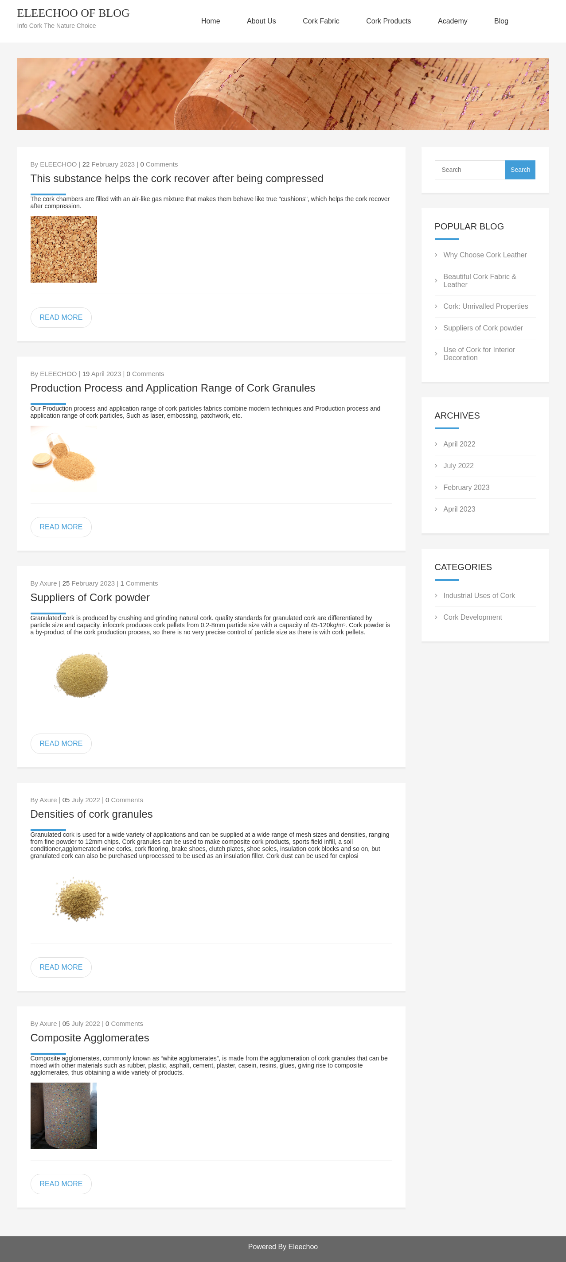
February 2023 (467, 487)
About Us (261, 21)
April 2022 (460, 444)
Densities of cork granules (92, 814)
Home (210, 21)
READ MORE (61, 317)
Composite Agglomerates (90, 1038)
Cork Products (388, 21)
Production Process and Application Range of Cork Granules (173, 388)
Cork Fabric (321, 21)
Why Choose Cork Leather (485, 255)
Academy (453, 21)
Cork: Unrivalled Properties (486, 306)
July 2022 (459, 466)
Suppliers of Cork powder (90, 597)
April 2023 (460, 509)
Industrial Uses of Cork (479, 595)
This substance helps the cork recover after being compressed (177, 178)
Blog (501, 21)
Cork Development (473, 617)
